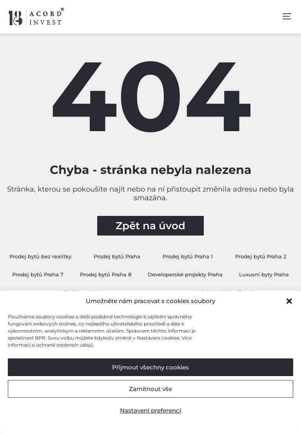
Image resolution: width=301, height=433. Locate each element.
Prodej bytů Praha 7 (37, 274)
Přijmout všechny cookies (150, 367)
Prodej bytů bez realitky (40, 256)
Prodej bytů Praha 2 (260, 256)
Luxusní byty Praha (264, 274)
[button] (289, 301)
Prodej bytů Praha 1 (188, 256)
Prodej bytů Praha (117, 256)
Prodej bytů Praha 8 (105, 274)
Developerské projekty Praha (185, 274)
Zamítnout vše (150, 389)
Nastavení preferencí (150, 410)
